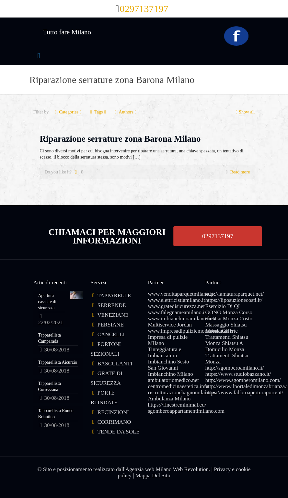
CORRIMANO (114, 422)
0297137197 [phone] (144, 8)
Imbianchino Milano (170, 374)
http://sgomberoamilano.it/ (234, 368)
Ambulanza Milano (169, 399)
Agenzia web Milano (148, 469)
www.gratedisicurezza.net (176, 306)
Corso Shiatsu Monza (228, 315)
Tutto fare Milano (67, 32)
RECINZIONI (113, 412)
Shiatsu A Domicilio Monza (224, 346)
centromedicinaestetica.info (178, 386)
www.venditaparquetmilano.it (180, 294)
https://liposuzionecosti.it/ (233, 300)
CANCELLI (111, 334)
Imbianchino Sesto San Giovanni (168, 365)
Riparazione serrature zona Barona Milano (120, 139)
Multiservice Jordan (170, 325)
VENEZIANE (112, 315)
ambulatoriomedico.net (173, 380)
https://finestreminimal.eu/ (177, 405)
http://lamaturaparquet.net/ (234, 294)
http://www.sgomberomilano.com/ (243, 380)
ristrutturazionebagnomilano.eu (182, 392)
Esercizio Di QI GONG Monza (222, 309)
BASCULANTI (115, 364)
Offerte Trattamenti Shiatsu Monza (226, 337)
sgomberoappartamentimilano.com (186, 411)
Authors (125, 112)
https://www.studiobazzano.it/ (238, 374)
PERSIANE (111, 325)
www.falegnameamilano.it (177, 312)
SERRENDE (112, 305)
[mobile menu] (38, 55)
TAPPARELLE (114, 295)
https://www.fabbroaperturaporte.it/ (244, 392)
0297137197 (217, 236)
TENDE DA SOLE (118, 432)
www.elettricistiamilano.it (176, 300)
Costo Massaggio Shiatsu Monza (228, 324)
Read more (240, 172)
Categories (68, 112)
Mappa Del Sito (152, 475)
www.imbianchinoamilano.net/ (182, 318)
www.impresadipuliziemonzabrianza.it (190, 331)
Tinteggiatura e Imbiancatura (164, 352)
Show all (244, 112)
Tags (98, 112)
